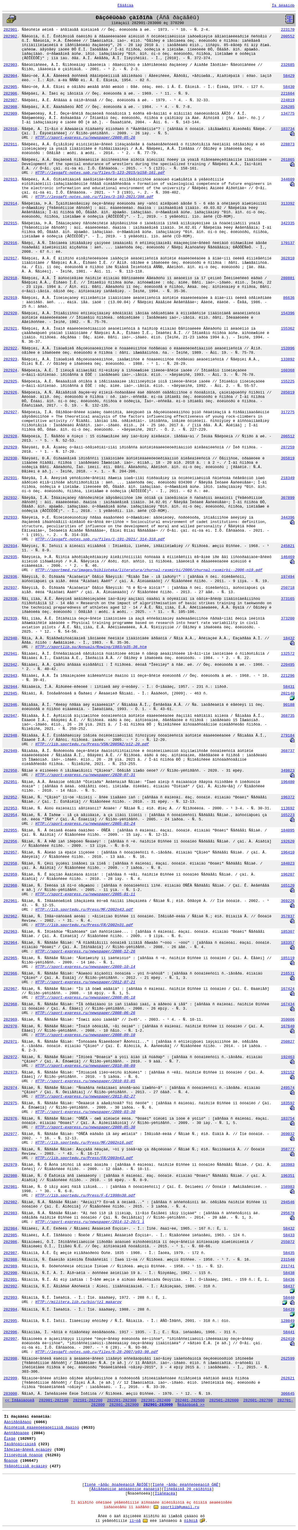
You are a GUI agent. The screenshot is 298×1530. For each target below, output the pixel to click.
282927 (10, 412)
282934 (10, 546)
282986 (10, 1242)
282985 (10, 1235)
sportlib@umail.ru (180, 1507)
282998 (10, 1358)
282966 (10, 973)
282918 (10, 278)
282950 (10, 770)
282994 (10, 1309)
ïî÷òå (135, 1521)
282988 (10, 1259)
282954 (10, 815)
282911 (10, 144)
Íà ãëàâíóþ (283, 5)
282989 (10, 1266)
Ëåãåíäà (126, 5)
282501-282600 (224, 1400)
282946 (10, 705)
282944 (10, 687)
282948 (10, 735)
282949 (10, 751)
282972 (10, 1057)
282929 (10, 447)
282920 (10, 313)
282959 (10, 874)
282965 (10, 958)
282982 (10, 1202)
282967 (10, 989)
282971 (10, 1042)
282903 (10, 65)
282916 (10, 243)
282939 (10, 618)
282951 (10, 782)
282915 (10, 223)
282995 (10, 1321)
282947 (10, 716)
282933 (10, 517)
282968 (10, 1004)
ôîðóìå (191, 1521)
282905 (10, 87)
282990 (10, 1273)
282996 (10, 1332)
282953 (10, 808)
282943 (10, 676)
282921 (10, 328)
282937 (10, 588)
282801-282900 (124, 1405)
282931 (10, 478)
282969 (10, 1019)
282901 (10, 30)
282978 (10, 1149)
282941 (10, 654)
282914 (10, 203)
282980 (10, 1176)
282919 (10, 298)
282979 (10, 1165)
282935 (10, 557)
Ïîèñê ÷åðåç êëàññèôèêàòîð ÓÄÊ (185, 1485)
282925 (10, 381)
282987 (10, 1253)
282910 (10, 129)
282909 (10, 113)
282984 (10, 1228)
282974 (10, 1088)
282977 (10, 1134)
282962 (10, 916)
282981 (10, 1187)
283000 (10, 1394)
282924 (10, 370)
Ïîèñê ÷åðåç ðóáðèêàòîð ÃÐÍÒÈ (116, 1485)
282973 (10, 1072)
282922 (10, 348)
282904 (10, 76)
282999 (10, 1378)
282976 (10, 1118)
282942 (10, 665)
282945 (10, 693)
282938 (10, 599)
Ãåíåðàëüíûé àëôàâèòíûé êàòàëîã (125, 1489)
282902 (10, 36)
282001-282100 (53, 1400)
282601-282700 (258, 1400)
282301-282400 (156, 1400)
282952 (10, 797)
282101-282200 (87, 1400)
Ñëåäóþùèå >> (191, 1405)
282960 (10, 885)
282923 (10, 359)
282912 (10, 160)
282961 (10, 901)
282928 (10, 436)
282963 (10, 932)
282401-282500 (190, 1400)
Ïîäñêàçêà (165, 1493)
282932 (10, 498)
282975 (10, 1103)
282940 (10, 638)
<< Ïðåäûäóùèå (19, 1400)
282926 (10, 392)
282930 (10, 458)
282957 (10, 852)
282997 (10, 1339)
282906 (10, 93)
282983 (10, 1213)
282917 (10, 258)
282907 (10, 100)
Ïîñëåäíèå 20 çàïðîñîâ (188, 1489)
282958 (10, 863)
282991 (10, 1280)
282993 (10, 1298)
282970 (10, 1026)
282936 (10, 577)
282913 (10, 179)
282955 (10, 830)
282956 (10, 841)
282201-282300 (121, 1400)
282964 (10, 943)
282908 (10, 107)
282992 (10, 1286)
